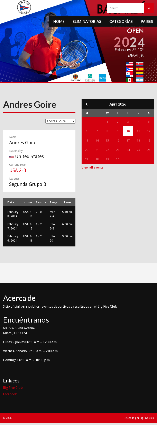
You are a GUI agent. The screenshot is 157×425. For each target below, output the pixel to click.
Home (59, 21)
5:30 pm (67, 212)
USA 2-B (17, 170)
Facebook (10, 394)
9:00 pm (67, 236)
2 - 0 (39, 212)
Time (67, 202)
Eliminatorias (87, 21)
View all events (92, 167)
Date (10, 202)
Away (53, 202)
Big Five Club (13, 388)
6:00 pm (67, 224)
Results (41, 202)
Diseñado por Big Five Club (139, 418)
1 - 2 (39, 224)
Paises (147, 21)
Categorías (121, 21)
